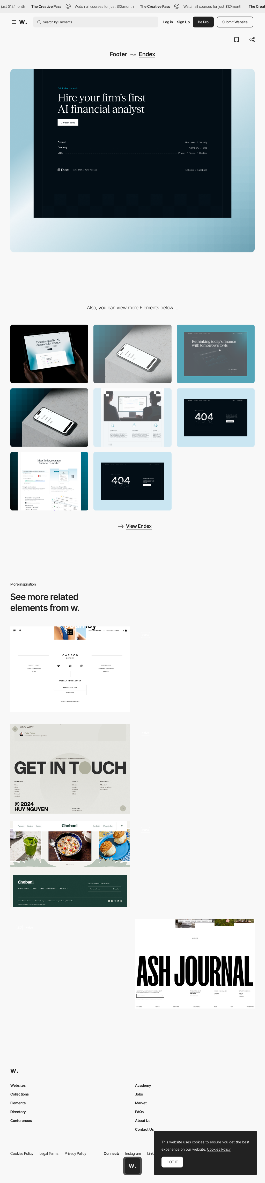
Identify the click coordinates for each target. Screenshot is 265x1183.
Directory (18, 1111)
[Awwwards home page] (132, 1166)
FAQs (139, 1111)
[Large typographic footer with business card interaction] (195, 671)
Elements (18, 1103)
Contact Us (144, 1129)
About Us (142, 1120)
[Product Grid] (49, 481)
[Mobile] (132, 354)
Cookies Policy (21, 1153)
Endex (147, 54)
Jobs (139, 1094)
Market (141, 1103)
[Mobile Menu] (49, 417)
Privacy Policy (75, 1153)
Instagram (133, 1153)
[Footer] (70, 769)
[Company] (216, 354)
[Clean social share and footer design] (70, 669)
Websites (18, 1085)
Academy (143, 1085)
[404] (216, 417)
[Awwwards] (23, 22)
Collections (19, 1094)
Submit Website (235, 22)
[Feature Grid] (132, 417)
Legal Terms (49, 1153)
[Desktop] (49, 354)
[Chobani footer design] (70, 864)
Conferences (21, 1120)
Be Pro (203, 22)
